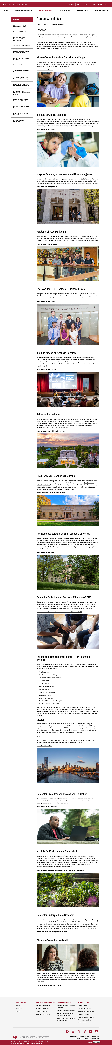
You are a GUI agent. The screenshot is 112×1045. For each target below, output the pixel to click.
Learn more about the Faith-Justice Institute (51, 431)
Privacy (92, 1038)
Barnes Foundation (50, 538)
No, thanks (96, 1042)
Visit (78, 4)
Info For (71, 4)
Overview (16, 19)
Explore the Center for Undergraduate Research (52, 931)
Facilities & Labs (65, 10)
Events (18, 1005)
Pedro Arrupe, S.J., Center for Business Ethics (21, 51)
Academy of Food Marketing (21, 46)
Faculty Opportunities (43, 1008)
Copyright (85, 1038)
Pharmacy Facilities (84, 1014)
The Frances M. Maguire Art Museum (21, 71)
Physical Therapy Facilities (86, 1017)
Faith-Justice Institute (19, 65)
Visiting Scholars (41, 1011)
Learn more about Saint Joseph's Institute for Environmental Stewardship (60, 870)
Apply (86, 4)
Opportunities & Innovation (23, 10)
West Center (82, 1023)
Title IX (97, 1038)
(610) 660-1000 (95, 1036)
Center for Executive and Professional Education (20, 100)
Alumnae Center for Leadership (19, 120)
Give (94, 4)
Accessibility (78, 1038)
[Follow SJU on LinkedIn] (90, 1031)
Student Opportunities (43, 1005)
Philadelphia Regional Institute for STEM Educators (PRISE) (21, 92)
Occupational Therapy (84, 1008)
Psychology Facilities (84, 1020)
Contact (18, 1011)
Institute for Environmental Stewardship (21, 107)
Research (24, 4)
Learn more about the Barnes (46, 552)
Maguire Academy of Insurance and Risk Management (19, 39)
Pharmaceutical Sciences (86, 1011)
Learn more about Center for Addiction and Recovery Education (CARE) (59, 612)
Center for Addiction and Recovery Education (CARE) (21, 85)
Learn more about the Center (46, 301)
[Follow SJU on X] (79, 1031)
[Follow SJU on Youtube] (96, 1031)
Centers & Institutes (45, 10)
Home (6, 10)
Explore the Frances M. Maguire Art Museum (51, 492)
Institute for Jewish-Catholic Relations (21, 58)
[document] (29, 1042)
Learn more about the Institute (46, 369)
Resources (19, 1008)
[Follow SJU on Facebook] (67, 1031)
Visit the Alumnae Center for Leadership (49, 985)
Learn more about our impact (46, 129)
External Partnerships (43, 1014)
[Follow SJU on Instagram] (73, 1031)
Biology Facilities (83, 1005)
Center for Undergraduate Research (21, 114)
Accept (90, 1042)
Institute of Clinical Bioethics (21, 32)
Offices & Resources (101, 10)
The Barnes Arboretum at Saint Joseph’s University (20, 78)
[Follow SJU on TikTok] (85, 1031)
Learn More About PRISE (44, 746)
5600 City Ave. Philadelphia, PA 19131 (80, 1036)
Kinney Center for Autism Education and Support (20, 25)
